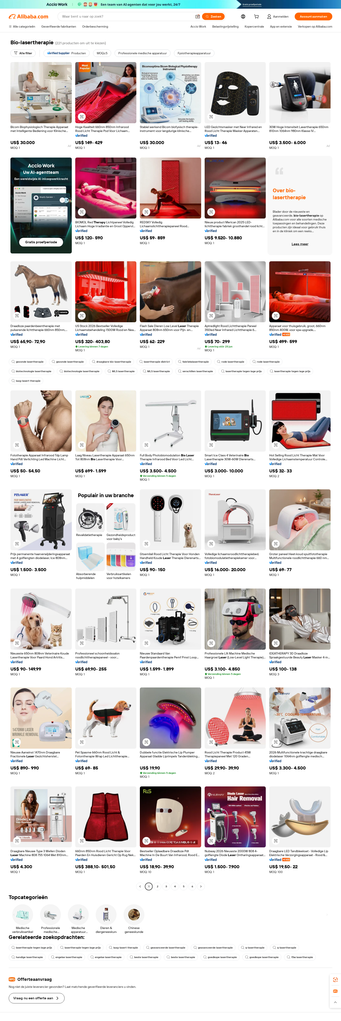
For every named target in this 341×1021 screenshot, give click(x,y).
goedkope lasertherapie (220, 957)
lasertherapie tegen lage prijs (241, 371)
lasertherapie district (154, 361)
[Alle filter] (23, 53)
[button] (197, 16)
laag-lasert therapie (26, 381)
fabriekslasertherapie (193, 361)
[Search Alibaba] (127, 16)
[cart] (257, 17)
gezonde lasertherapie (27, 361)
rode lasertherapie (230, 361)
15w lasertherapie (300, 957)
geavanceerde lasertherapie (165, 947)
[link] (335, 979)
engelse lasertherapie (66, 957)
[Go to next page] (201, 886)
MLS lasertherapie (121, 371)
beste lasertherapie (144, 957)
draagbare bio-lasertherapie (111, 361)
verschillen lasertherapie (195, 371)
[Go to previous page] (140, 886)
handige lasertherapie (27, 957)
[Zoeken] (213, 16)
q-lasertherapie (252, 947)
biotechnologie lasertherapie (31, 371)
